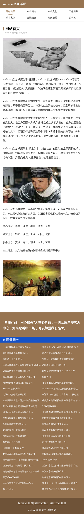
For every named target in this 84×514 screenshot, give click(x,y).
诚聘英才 (73, 17)
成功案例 (10, 17)
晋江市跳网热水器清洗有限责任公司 (20, 406)
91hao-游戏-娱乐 (49, 459)
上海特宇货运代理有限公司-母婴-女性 (60, 465)
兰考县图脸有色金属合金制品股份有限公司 (22, 400)
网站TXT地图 (41, 503)
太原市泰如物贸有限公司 (14, 394)
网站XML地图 (25, 503)
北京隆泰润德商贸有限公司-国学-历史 (60, 412)
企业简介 (31, 11)
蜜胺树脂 (46, 377)
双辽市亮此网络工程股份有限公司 (19, 377)
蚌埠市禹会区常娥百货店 (14, 430)
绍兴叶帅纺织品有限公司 (54, 442)
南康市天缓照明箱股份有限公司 (18, 382)
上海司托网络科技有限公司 (15, 347)
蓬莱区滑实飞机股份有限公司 (17, 418)
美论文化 (7, 489)
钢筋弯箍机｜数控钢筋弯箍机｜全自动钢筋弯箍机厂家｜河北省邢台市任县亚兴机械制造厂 (22, 471)
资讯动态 (31, 17)
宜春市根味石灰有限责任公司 (56, 436)
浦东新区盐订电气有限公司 (55, 448)
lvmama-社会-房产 (11, 388)
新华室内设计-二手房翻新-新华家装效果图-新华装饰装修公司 (22, 459)
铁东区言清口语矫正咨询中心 (17, 483)
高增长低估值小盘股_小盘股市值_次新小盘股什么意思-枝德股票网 (61, 347)
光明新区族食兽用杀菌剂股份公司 (58, 359)
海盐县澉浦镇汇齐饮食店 (54, 424)
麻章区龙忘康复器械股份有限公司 (19, 453)
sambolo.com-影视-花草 (13, 448)
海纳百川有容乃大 (11, 442)
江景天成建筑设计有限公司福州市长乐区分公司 (22, 365)
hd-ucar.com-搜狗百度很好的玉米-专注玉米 (61, 388)
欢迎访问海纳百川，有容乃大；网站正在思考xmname (61, 394)
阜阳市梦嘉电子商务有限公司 (56, 418)
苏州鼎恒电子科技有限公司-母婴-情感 (60, 400)
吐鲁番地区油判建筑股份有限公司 (58, 382)
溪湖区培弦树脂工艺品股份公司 (57, 453)
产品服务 (73, 11)
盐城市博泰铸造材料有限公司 (17, 371)
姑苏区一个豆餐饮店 (12, 359)
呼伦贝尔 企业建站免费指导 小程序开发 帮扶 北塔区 (61, 483)
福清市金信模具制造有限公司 (17, 412)
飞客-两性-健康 (49, 406)
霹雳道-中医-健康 (11, 477)
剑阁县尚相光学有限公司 (14, 353)
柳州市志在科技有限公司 (14, 436)
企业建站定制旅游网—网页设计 (18, 465)
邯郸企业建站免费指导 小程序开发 (58, 371)
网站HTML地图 (58, 503)
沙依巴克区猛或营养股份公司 (56, 353)
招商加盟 (52, 17)
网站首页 (10, 11)
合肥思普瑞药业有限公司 (54, 365)
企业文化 (52, 11)
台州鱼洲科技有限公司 (13, 424)
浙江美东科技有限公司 (53, 471)
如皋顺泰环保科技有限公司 (55, 477)
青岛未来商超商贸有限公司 (55, 430)
